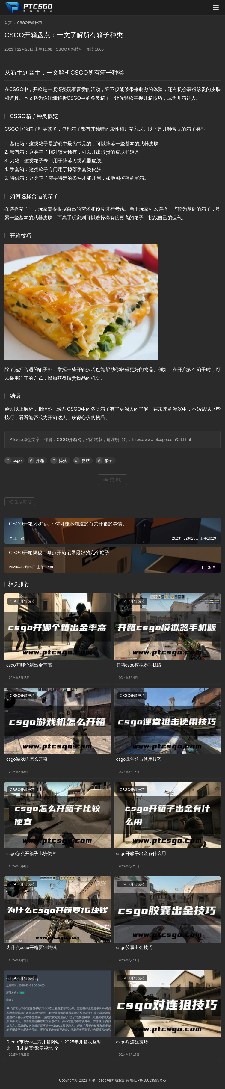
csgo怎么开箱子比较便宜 (31, 853)
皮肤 (85, 460)
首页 (8, 23)
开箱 (40, 460)
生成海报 (19, 502)
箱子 (108, 460)
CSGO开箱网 (69, 439)
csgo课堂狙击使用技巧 (139, 759)
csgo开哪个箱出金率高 (29, 664)
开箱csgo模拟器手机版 (139, 664)
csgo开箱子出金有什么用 (141, 853)
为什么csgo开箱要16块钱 (31, 947)
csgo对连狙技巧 (132, 1041)
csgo (17, 460)
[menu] (215, 7)
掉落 (63, 460)
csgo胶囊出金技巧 (134, 947)
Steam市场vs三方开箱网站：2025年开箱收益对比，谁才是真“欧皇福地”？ (53, 1045)
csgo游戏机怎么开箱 (26, 759)
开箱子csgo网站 (101, 1080)
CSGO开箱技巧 (69, 49)
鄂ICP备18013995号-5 (148, 1080)
